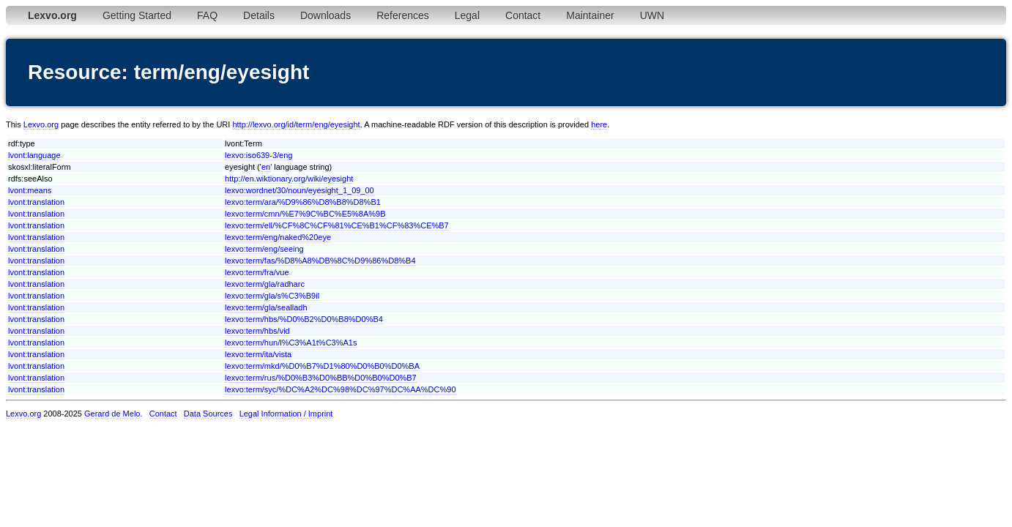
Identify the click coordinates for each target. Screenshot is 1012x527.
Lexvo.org (41, 124)
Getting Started (137, 15)
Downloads (325, 15)
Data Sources (208, 413)
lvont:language (34, 155)
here (599, 124)
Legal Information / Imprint (286, 413)
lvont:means (29, 190)
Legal (467, 15)
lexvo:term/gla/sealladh (266, 307)
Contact (522, 15)
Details (259, 15)
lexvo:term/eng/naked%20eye (278, 237)
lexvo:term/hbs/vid (257, 330)
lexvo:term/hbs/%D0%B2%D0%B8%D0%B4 (304, 319)
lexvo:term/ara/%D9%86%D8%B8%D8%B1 (303, 202)
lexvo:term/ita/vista (258, 354)
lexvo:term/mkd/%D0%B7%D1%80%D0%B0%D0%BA (322, 366)
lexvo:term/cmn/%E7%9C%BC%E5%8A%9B (305, 213)
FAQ (207, 15)
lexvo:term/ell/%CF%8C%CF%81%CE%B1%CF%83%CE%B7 (337, 225)
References (402, 15)
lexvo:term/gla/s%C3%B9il (272, 295)
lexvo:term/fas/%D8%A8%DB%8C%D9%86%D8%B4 (320, 260)
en (265, 166)
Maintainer (590, 15)
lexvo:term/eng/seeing (264, 248)
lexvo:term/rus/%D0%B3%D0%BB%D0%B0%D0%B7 (321, 377)
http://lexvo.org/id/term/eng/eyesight (296, 124)
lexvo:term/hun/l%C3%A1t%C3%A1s (291, 342)
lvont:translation (36, 202)
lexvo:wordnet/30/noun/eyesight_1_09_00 (299, 190)
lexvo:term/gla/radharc (265, 284)
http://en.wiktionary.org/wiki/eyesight (289, 178)
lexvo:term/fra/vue (257, 272)
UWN (652, 15)
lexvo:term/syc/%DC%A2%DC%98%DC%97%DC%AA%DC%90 (340, 389)
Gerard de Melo (112, 413)
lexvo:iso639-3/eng (258, 155)
